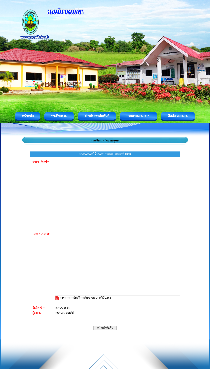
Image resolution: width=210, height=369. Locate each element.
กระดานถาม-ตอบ (138, 116)
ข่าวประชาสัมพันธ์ (96, 116)
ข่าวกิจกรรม (59, 116)
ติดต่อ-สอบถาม (178, 116)
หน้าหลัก (28, 116)
